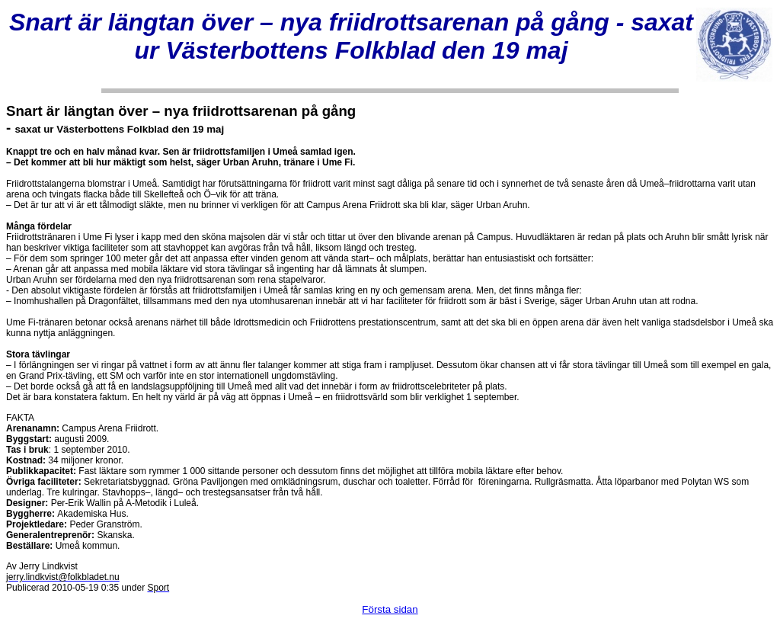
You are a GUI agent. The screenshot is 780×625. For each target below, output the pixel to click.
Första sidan (389, 609)
